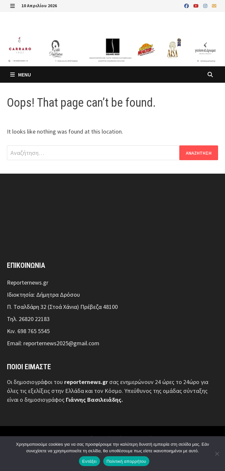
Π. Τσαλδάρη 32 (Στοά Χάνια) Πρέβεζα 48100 (62, 306)
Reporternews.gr (27, 282)
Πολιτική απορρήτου (126, 461)
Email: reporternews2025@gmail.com (53, 343)
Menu (20, 74)
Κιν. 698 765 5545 (28, 331)
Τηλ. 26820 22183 (28, 319)
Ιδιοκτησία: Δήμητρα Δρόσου (43, 294)
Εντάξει (89, 461)
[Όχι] (216, 453)
